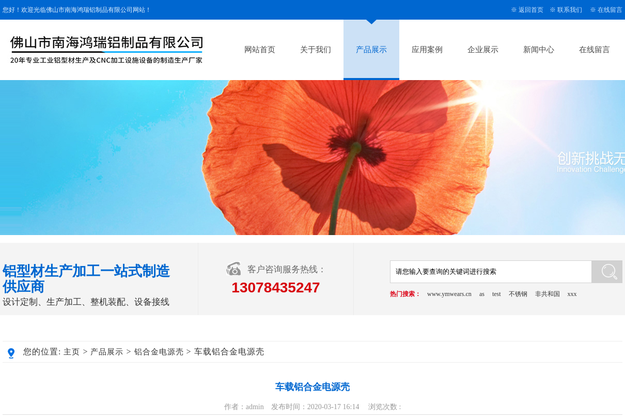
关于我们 (315, 49)
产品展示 (371, 49)
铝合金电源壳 (159, 352)
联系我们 (569, 9)
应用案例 (427, 49)
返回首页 (531, 9)
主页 (72, 352)
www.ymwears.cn (449, 294)
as (482, 294)
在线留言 (610, 9)
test (496, 294)
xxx (572, 294)
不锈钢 (518, 294)
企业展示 (482, 49)
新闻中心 (538, 49)
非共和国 (547, 294)
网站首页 (259, 49)
